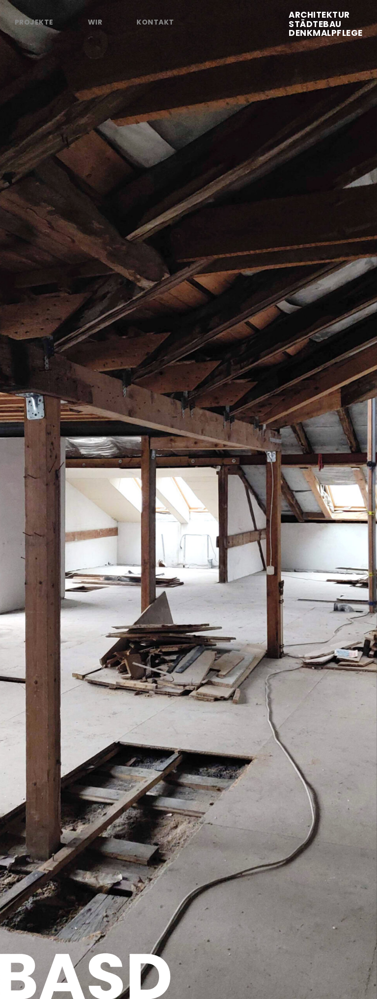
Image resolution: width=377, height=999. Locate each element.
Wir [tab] (95, 22)
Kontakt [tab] (155, 22)
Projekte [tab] (34, 22)
